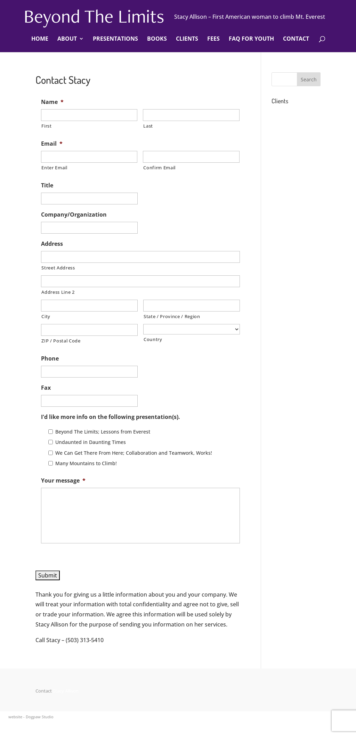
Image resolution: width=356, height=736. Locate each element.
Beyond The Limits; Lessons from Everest (102, 431)
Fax (46, 387)
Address (52, 244)
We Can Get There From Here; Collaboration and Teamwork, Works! (133, 453)
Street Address (58, 268)
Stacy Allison (66, 691)
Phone (50, 358)
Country (153, 339)
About (67, 39)
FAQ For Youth (251, 39)
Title (47, 185)
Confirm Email (159, 167)
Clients (187, 39)
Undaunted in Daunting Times (90, 442)
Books (157, 39)
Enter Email (54, 167)
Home (39, 39)
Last (148, 126)
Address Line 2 (57, 292)
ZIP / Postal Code (60, 341)
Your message (63, 480)
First (46, 126)
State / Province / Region (172, 316)
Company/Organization (74, 214)
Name (52, 102)
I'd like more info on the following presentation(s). (110, 417)
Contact (296, 39)
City (45, 316)
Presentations (115, 39)
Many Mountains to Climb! (86, 463)
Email (52, 143)
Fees (213, 39)
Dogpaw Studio (40, 716)
